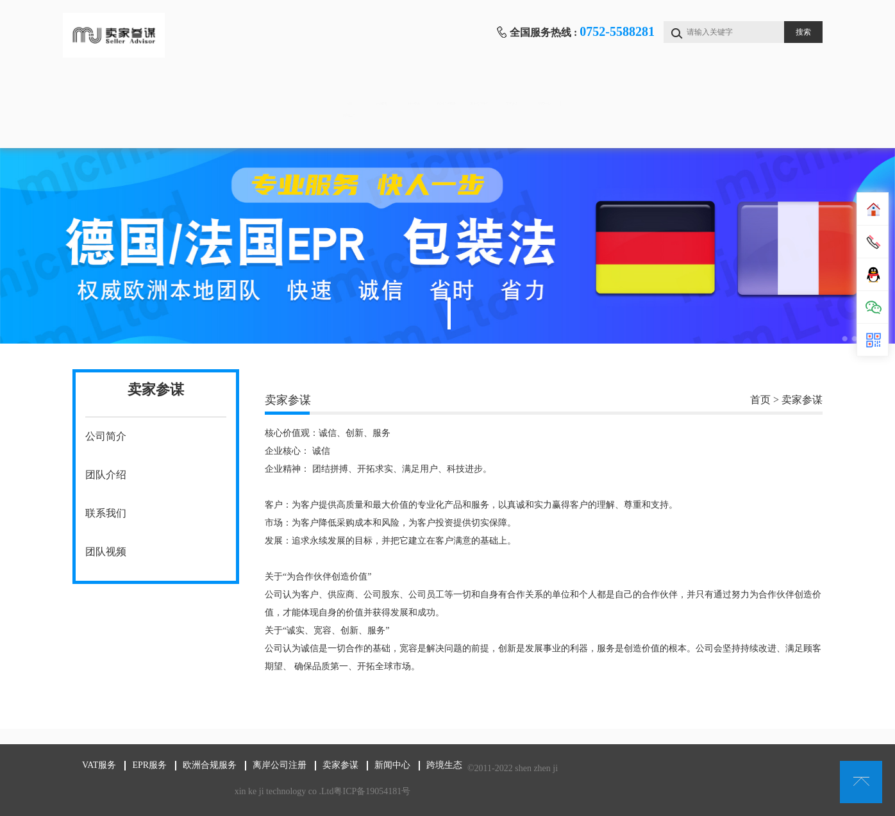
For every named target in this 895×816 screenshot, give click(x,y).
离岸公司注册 (551, 90)
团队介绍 (105, 474)
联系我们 (105, 513)
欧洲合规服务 (445, 90)
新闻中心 (764, 90)
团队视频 (105, 551)
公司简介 (105, 436)
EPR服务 (338, 90)
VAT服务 (231, 90)
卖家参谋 (657, 90)
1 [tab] (449, 313)
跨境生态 (125, 128)
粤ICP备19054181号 (371, 791)
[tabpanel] (447, 246)
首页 (125, 90)
